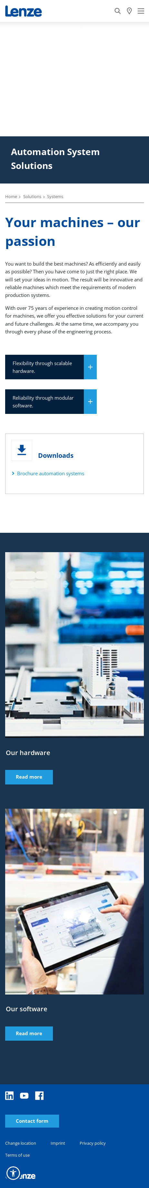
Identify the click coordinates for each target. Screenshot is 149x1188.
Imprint (58, 1143)
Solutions (32, 196)
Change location (20, 1143)
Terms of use (17, 1155)
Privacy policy (93, 1143)
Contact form (32, 1121)
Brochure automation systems (50, 473)
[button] (13, 1173)
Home (11, 196)
